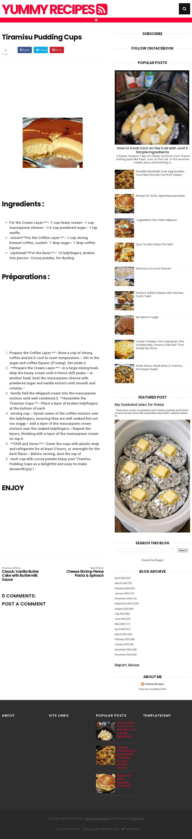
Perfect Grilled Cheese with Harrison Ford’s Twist (160, 294)
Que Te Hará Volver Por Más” (155, 244)
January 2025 (122, 644)
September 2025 (124, 603)
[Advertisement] (56, 87)
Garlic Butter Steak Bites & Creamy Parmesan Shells (159, 367)
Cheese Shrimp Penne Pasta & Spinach (83, 572)
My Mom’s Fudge (147, 317)
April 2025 (120, 629)
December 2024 (123, 649)
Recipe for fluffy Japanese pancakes (160, 196)
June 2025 (120, 618)
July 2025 (120, 613)
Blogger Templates (97, 818)
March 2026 (121, 583)
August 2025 (121, 608)
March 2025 (121, 634)
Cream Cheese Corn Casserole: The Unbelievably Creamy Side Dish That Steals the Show (160, 345)
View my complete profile (152, 689)
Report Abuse (127, 665)
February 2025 (122, 639)
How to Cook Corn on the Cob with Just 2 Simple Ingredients (152, 150)
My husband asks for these (139, 404)
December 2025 (123, 598)
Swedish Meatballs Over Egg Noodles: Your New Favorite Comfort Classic (160, 173)
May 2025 (120, 624)
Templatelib (137, 818)
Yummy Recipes (54, 9)
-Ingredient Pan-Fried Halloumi (156, 220)
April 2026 (120, 578)
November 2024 (123, 654)
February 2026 (122, 588)
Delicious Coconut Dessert (153, 268)
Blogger (159, 560)
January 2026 (122, 593)
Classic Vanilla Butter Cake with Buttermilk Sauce (22, 574)
